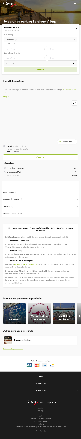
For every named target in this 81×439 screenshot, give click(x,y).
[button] (40, 29)
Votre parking (8, 35)
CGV (40, 412)
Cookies (40, 406)
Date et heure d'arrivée (12, 44)
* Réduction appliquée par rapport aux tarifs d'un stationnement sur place (41, 425)
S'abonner (40, 155)
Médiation (40, 422)
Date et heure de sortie (12, 53)
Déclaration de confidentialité (40, 417)
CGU (40, 414)
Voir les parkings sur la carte (13, 347)
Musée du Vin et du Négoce (25, 263)
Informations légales (40, 420)
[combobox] (40, 39)
